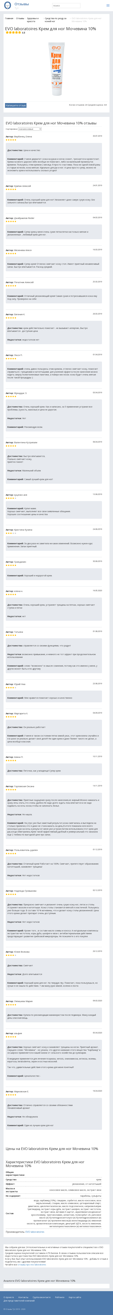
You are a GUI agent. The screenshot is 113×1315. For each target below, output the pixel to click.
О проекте (9, 1297)
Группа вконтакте (42, 1297)
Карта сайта (75, 1297)
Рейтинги (59, 1297)
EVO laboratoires (34, 1231)
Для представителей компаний (19, 1300)
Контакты (23, 1297)
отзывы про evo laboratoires (32, 1264)
